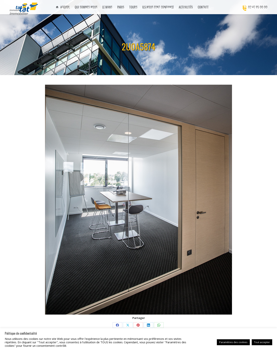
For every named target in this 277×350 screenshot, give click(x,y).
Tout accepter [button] (262, 342)
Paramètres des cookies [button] (233, 342)
